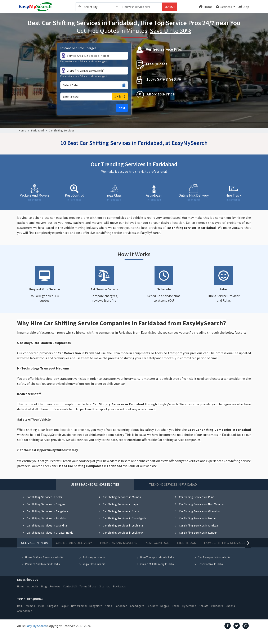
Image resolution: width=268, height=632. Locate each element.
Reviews (55, 586)
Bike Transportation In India (155, 557)
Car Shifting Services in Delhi (42, 497)
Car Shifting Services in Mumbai (120, 497)
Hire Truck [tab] (186, 542)
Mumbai (31, 606)
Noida (108, 606)
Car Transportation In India (212, 557)
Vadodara (217, 606)
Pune (41, 606)
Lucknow (152, 606)
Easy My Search (36, 626)
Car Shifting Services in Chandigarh (122, 518)
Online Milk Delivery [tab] (74, 542)
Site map (104, 586)
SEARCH (170, 7)
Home (206, 7)
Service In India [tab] (34, 542)
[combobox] (98, 7)
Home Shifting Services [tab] (225, 542)
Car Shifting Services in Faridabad (45, 518)
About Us (33, 586)
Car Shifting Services (62, 130)
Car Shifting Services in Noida (118, 511)
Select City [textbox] (91, 7)
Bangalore (95, 606)
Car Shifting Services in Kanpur (196, 532)
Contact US (70, 586)
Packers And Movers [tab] (118, 542)
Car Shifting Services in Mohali (195, 518)
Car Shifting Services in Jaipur (119, 504)
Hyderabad (189, 606)
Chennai (231, 606)
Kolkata (203, 606)
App (243, 7)
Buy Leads (119, 586)
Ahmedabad (24, 611)
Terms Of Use (88, 586)
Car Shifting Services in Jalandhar (45, 525)
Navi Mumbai (79, 606)
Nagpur (164, 606)
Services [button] (224, 7)
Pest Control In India (208, 564)
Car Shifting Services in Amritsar (197, 525)
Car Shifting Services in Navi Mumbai (199, 504)
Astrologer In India (92, 557)
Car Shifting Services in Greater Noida (47, 532)
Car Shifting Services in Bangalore (45, 511)
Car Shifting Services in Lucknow (120, 532)
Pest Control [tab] (157, 542)
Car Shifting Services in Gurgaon (44, 504)
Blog (44, 586)
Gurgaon (52, 606)
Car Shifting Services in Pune (194, 497)
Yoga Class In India (92, 564)
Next (122, 108)
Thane (176, 606)
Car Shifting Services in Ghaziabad (198, 511)
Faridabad (37, 130)
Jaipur (64, 606)
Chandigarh (137, 606)
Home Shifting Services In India (42, 557)
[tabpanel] (134, 533)
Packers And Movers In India (40, 564)
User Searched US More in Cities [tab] (95, 485)
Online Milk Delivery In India (155, 564)
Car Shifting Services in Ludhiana (120, 525)
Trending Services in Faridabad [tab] (173, 485)
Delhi (20, 606)
